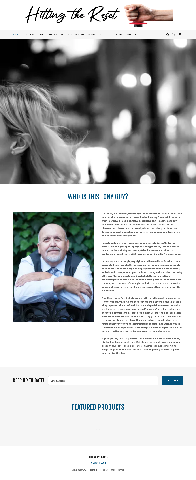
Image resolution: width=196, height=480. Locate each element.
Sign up (172, 380)
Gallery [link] (30, 34)
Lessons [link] (117, 34)
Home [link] (16, 34)
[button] (132, 34)
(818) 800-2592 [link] (98, 462)
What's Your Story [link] (52, 34)
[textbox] (103, 380)
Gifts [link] (103, 34)
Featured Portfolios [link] (82, 34)
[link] (98, 14)
